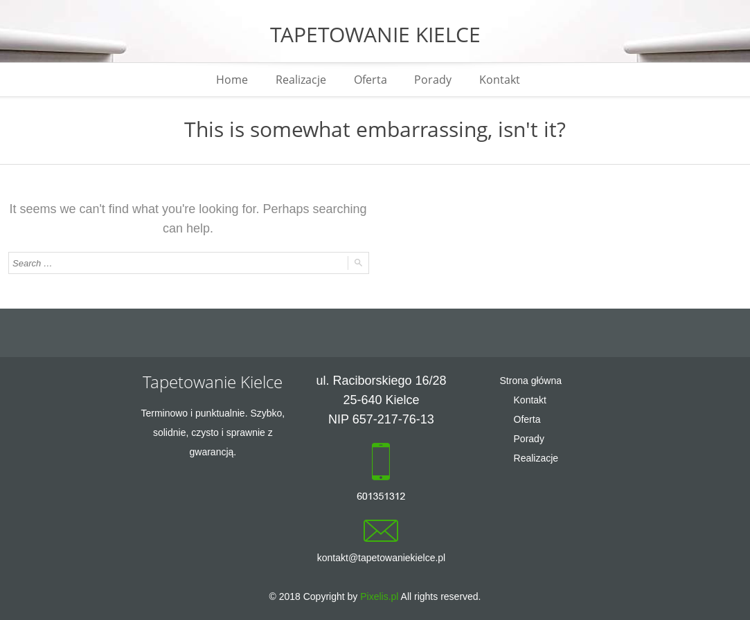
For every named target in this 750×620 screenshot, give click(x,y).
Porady (433, 79)
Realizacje (301, 79)
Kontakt (500, 79)
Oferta (370, 79)
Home (232, 79)
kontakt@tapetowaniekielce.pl (381, 557)
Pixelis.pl (379, 596)
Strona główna (531, 380)
